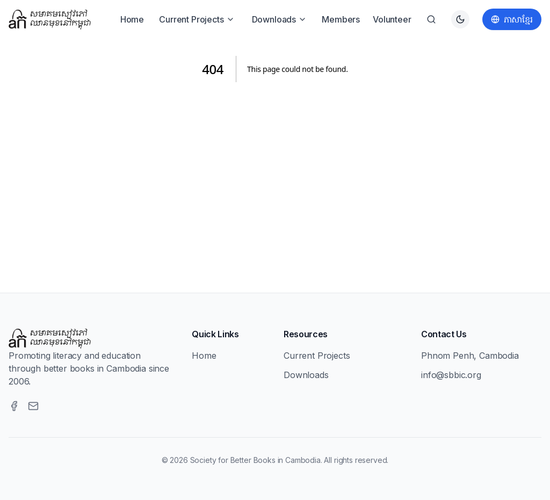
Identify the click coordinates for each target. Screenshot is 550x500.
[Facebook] (14, 406)
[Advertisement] (275, 174)
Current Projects (196, 19)
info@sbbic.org (451, 374)
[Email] (33, 406)
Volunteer (392, 19)
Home (132, 19)
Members (341, 19)
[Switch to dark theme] (460, 19)
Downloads (279, 19)
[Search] (431, 19)
